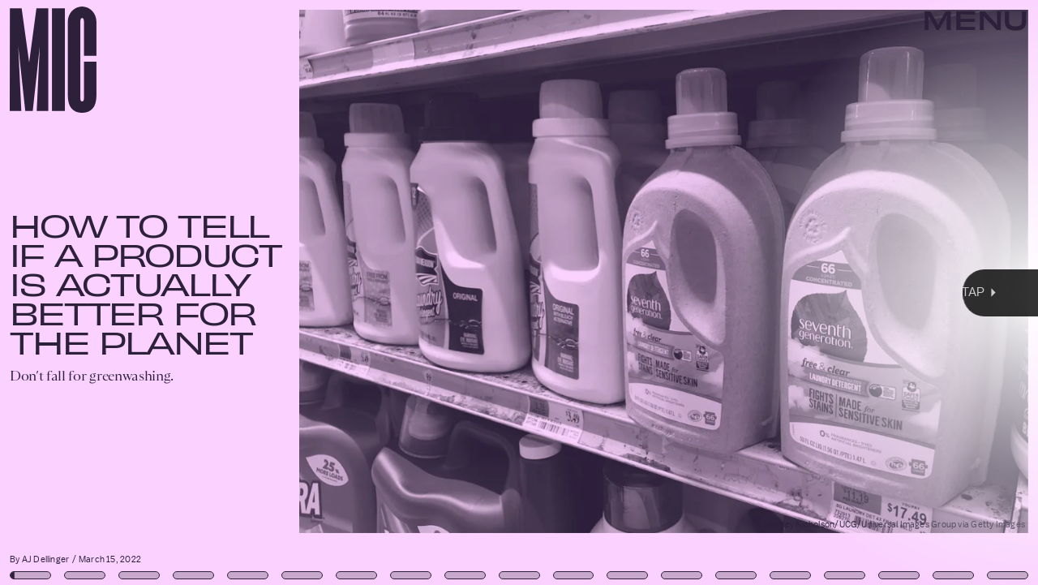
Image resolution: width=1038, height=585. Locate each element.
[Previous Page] (171, 292)
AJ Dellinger (46, 559)
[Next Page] (690, 292)
